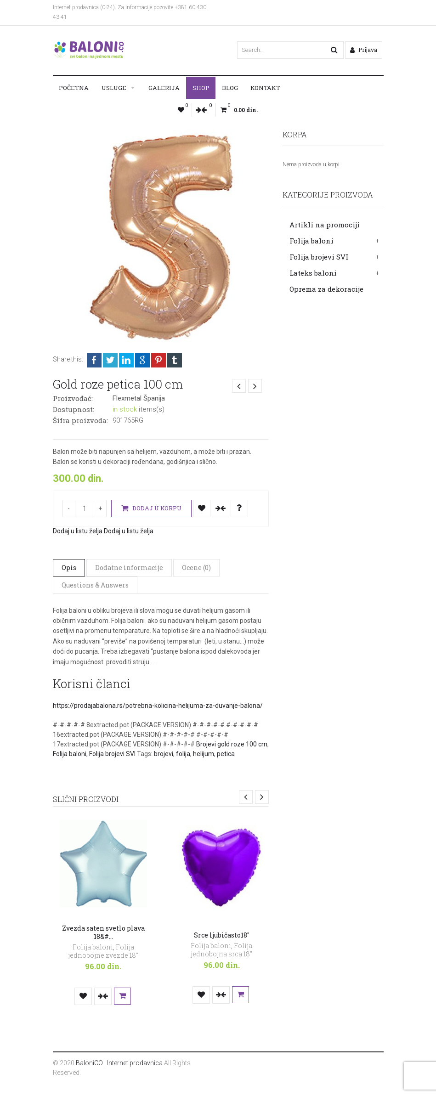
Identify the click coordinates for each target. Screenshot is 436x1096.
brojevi (163, 753)
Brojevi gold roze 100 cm (231, 744)
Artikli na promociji (324, 224)
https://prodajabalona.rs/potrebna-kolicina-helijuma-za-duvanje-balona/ (158, 705)
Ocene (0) (196, 567)
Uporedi (220, 508)
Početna (74, 88)
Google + (142, 360)
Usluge (114, 88)
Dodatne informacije (129, 567)
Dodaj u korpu (151, 508)
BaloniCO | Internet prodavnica (119, 1063)
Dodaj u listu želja (201, 508)
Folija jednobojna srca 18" (221, 949)
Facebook (94, 360)
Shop (201, 88)
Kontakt (265, 88)
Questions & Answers (95, 585)
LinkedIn (126, 360)
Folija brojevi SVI (318, 256)
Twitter (110, 360)
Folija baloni (311, 240)
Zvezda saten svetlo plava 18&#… (103, 932)
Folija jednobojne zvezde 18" (103, 951)
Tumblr (174, 360)
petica (226, 753)
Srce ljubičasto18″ (221, 935)
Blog (230, 88)
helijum (203, 753)
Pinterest (158, 360)
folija (183, 753)
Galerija (164, 88)
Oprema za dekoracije (326, 289)
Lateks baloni (313, 272)
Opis (69, 567)
